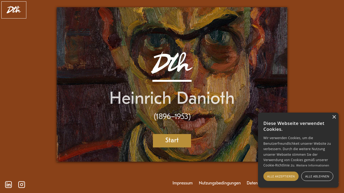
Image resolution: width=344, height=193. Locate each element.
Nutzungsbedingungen (220, 183)
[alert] (298, 150)
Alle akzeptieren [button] (281, 176)
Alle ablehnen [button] (317, 176)
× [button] (334, 117)
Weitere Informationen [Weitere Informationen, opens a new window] (312, 165)
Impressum (183, 183)
